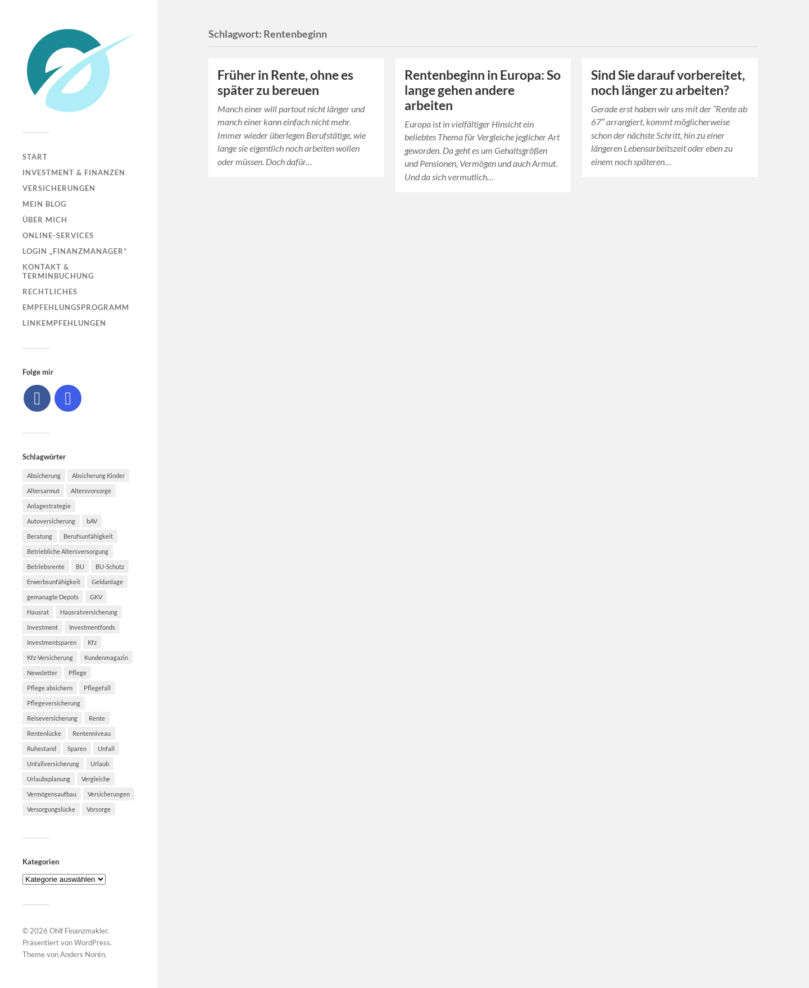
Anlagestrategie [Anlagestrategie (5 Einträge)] (49, 505)
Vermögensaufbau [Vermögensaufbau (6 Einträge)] (51, 794)
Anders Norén (82, 954)
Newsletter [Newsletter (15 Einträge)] (42, 672)
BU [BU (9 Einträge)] (80, 566)
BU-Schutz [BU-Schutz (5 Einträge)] (110, 566)
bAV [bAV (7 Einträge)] (92, 521)
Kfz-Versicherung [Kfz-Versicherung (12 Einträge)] (50, 657)
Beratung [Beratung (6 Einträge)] (39, 536)
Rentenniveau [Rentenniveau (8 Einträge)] (91, 733)
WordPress (92, 942)
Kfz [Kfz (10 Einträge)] (92, 642)
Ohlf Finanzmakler (78, 930)
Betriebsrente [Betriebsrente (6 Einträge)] (46, 566)
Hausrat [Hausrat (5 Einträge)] (38, 612)
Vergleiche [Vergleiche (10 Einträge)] (95, 778)
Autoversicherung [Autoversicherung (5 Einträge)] (51, 521)
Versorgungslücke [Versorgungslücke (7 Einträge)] (51, 809)
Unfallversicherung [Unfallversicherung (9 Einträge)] (53, 763)
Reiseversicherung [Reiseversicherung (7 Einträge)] (52, 718)
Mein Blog (44, 203)
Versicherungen (59, 188)
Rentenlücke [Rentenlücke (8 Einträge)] (44, 733)
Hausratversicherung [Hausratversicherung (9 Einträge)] (88, 612)
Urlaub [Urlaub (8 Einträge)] (99, 763)
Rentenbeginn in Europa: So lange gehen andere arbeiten (482, 90)
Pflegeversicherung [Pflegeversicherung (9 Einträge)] (53, 703)
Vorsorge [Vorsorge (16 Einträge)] (99, 809)
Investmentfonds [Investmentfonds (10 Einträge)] (92, 627)
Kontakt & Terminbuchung (58, 271)
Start (35, 156)
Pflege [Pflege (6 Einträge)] (78, 672)
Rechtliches (50, 291)
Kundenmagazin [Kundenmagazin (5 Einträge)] (106, 657)
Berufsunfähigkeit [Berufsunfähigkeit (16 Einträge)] (88, 536)
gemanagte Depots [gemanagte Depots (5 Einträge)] (53, 596)
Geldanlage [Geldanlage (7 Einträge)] (107, 581)
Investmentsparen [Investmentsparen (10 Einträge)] (51, 642)
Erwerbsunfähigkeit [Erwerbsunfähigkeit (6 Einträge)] (53, 581)
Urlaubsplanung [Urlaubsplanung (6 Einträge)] (48, 778)
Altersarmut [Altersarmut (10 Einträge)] (43, 490)
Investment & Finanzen (73, 172)
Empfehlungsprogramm (75, 307)
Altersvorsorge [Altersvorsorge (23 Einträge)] (91, 490)
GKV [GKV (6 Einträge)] (96, 596)
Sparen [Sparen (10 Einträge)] (77, 748)
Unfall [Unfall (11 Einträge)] (106, 748)
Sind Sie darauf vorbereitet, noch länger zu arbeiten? (668, 82)
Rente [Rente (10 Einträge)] (97, 718)
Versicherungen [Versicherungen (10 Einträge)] (109, 794)
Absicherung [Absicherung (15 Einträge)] (44, 475)
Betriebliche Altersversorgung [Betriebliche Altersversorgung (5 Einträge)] (67, 551)
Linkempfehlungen (64, 322)
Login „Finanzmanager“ (74, 251)
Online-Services (58, 235)
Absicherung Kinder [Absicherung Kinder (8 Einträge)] (98, 475)
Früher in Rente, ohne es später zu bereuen (285, 82)
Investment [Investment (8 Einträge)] (42, 627)
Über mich (44, 219)
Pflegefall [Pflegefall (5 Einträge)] (97, 687)
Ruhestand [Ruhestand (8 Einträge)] (41, 748)
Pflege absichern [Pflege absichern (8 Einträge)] (49, 687)
